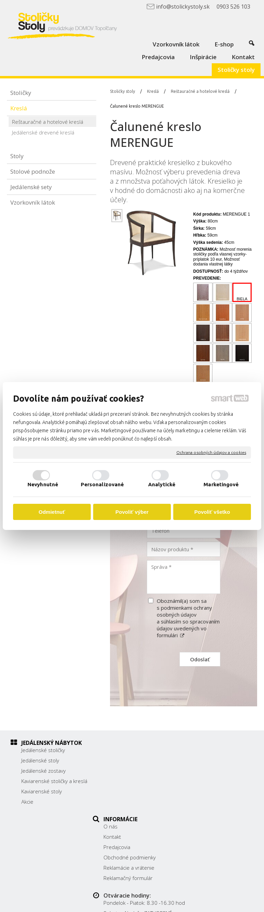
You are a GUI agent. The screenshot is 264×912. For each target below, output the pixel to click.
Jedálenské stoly (40, 760)
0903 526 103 (207, 787)
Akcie (27, 808)
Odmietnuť (51, 512)
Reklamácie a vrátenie (132, 791)
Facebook (202, 805)
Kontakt (116, 760)
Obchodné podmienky (133, 781)
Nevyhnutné (43, 484)
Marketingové (221, 484)
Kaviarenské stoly (41, 798)
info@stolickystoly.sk (215, 795)
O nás (114, 750)
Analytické (161, 484)
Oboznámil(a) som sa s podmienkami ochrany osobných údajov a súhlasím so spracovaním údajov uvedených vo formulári (188, 618)
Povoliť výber (132, 512)
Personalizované (102, 484)
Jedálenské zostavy (43, 770)
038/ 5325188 (208, 780)
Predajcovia (120, 770)
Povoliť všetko (212, 512)
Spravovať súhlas (170, 902)
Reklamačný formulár (131, 801)
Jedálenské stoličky (43, 750)
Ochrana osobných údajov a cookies (211, 452)
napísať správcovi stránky (200, 896)
